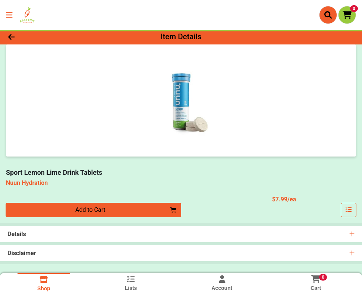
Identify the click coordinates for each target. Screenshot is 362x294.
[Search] (328, 15)
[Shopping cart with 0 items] (347, 15)
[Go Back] (50, 36)
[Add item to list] (348, 210)
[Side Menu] (9, 15)
